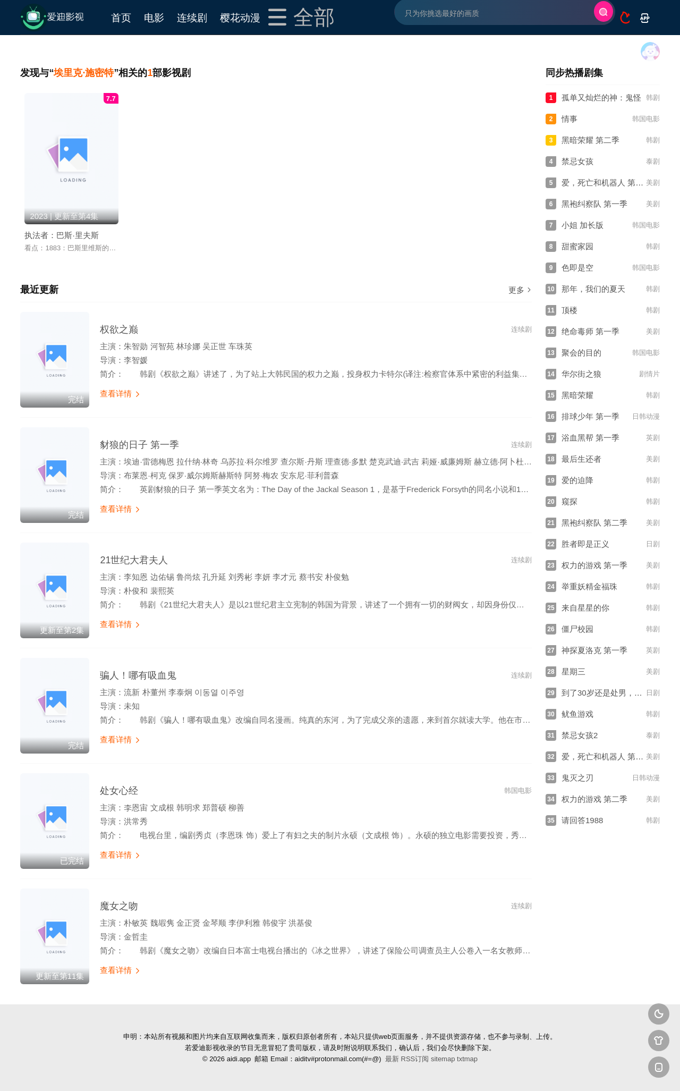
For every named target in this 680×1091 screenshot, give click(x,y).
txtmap (467, 1059)
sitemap (443, 1059)
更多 (520, 289)
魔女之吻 (119, 906)
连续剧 (192, 17)
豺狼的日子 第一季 (139, 444)
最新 (392, 1059)
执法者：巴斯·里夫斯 (61, 235)
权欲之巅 (119, 329)
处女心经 (119, 790)
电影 (154, 17)
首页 (121, 17)
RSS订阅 (415, 1059)
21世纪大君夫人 (134, 560)
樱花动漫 (240, 17)
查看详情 (120, 393)
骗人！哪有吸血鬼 (138, 675)
